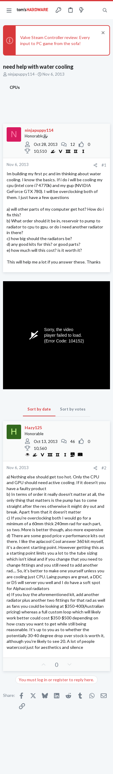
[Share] (95, 165)
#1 (104, 165)
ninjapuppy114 (21, 74)
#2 (104, 467)
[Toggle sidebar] (93, 10)
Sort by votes (73, 409)
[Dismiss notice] (102, 33)
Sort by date (39, 409)
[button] (9, 10)
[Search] (105, 10)
